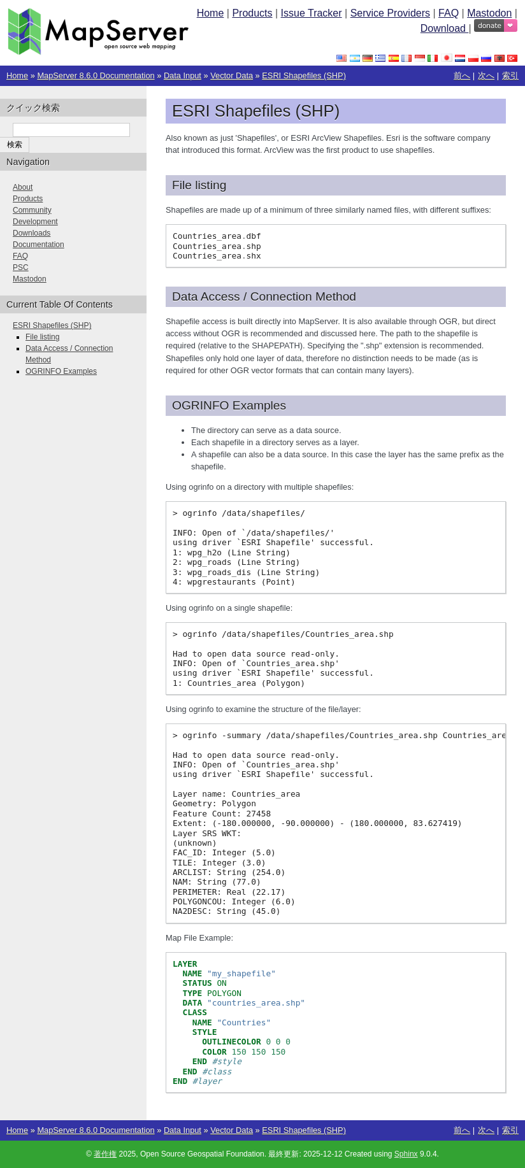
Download (445, 28)
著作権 (105, 1154)
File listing (42, 336)
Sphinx (406, 1154)
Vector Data (231, 75)
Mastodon (489, 13)
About (22, 187)
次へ (486, 75)
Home (210, 13)
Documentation (38, 244)
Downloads (31, 233)
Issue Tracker (311, 13)
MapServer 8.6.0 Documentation (95, 75)
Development (35, 221)
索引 (510, 75)
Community (32, 210)
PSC (21, 267)
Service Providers (390, 13)
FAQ (448, 13)
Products (252, 13)
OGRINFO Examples (61, 371)
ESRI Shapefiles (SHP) (304, 75)
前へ (462, 75)
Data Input (182, 75)
